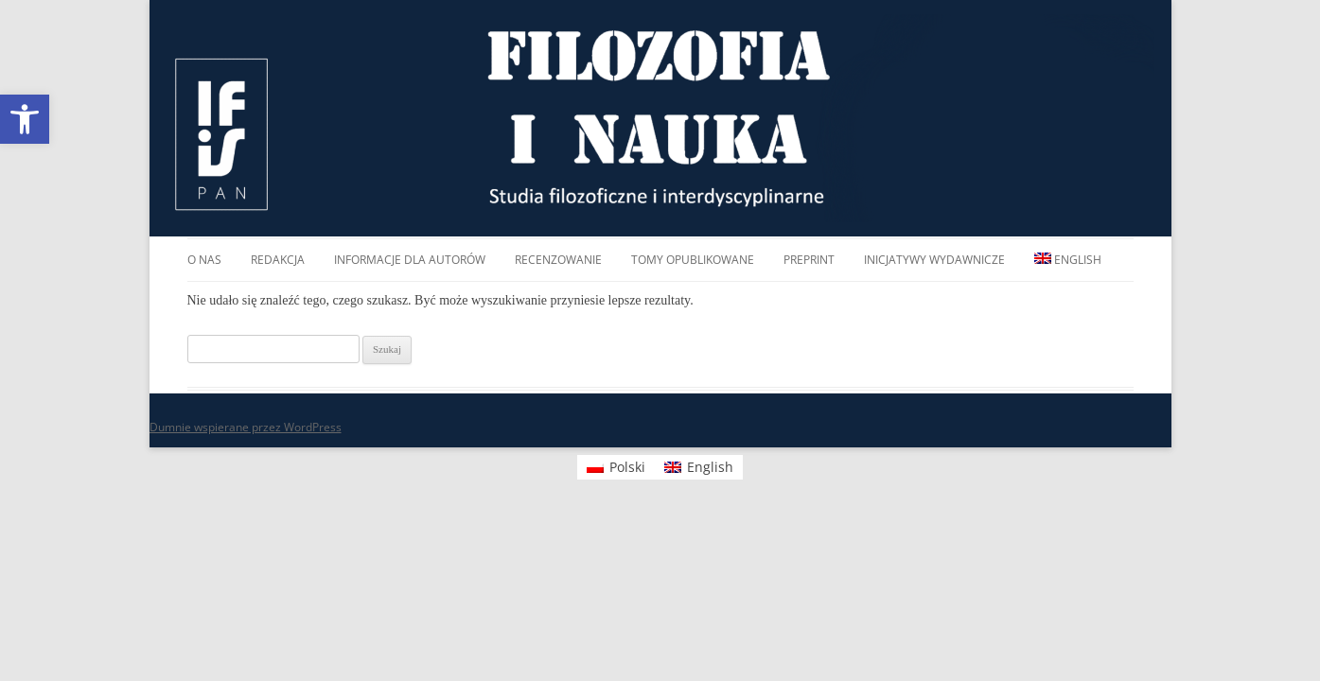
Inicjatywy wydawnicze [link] (934, 260)
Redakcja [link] (278, 260)
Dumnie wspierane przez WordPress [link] (246, 427)
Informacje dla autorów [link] (409, 260)
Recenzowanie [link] (558, 260)
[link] (24, 119)
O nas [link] (204, 260)
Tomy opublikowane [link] (692, 260)
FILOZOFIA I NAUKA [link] (659, 118)
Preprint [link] (809, 260)
